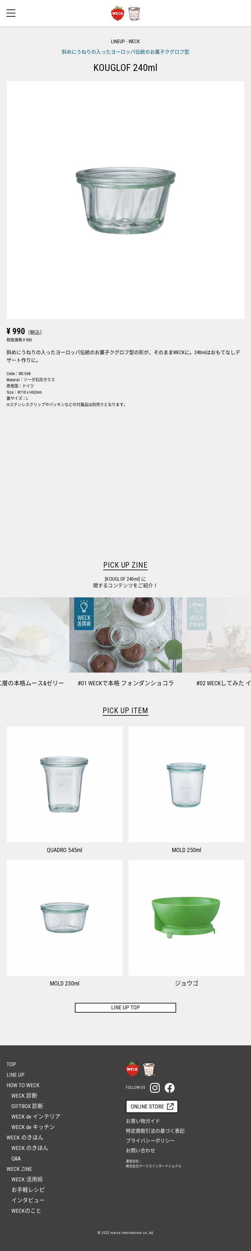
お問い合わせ (140, 1151)
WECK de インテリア (35, 1116)
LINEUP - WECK (125, 41)
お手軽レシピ (28, 1190)
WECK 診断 (24, 1095)
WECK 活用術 (27, 1179)
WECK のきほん (29, 1148)
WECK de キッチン (33, 1127)
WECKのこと (26, 1211)
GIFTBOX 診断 (27, 1106)
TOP (11, 1064)
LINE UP (16, 1074)
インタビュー (28, 1200)
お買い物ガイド (143, 1121)
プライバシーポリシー (150, 1141)
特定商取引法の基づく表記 (155, 1131)
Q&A (16, 1158)
